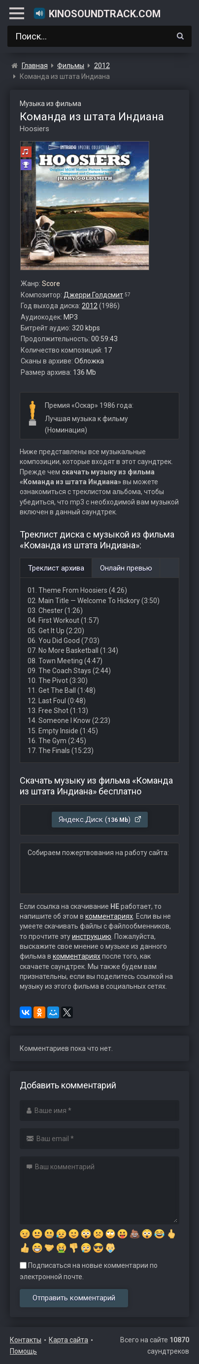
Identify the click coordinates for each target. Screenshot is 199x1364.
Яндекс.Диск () (100, 819)
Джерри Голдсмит (93, 295)
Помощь (23, 1351)
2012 (90, 306)
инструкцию (91, 936)
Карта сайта (68, 1340)
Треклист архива (56, 568)
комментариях (109, 916)
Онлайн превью (126, 568)
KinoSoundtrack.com (97, 13)
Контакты (25, 1340)
